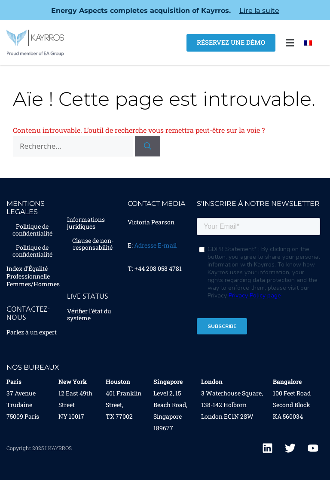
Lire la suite (259, 10)
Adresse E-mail (155, 245)
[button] (289, 43)
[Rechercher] (147, 146)
